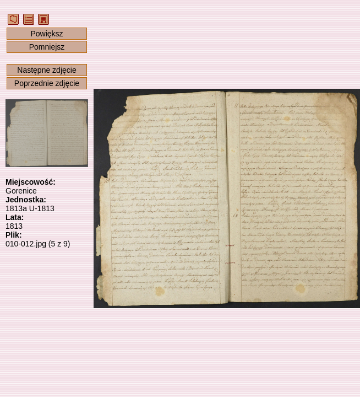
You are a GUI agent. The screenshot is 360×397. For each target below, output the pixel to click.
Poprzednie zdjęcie (46, 83)
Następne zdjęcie (46, 70)
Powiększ (46, 33)
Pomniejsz (47, 46)
